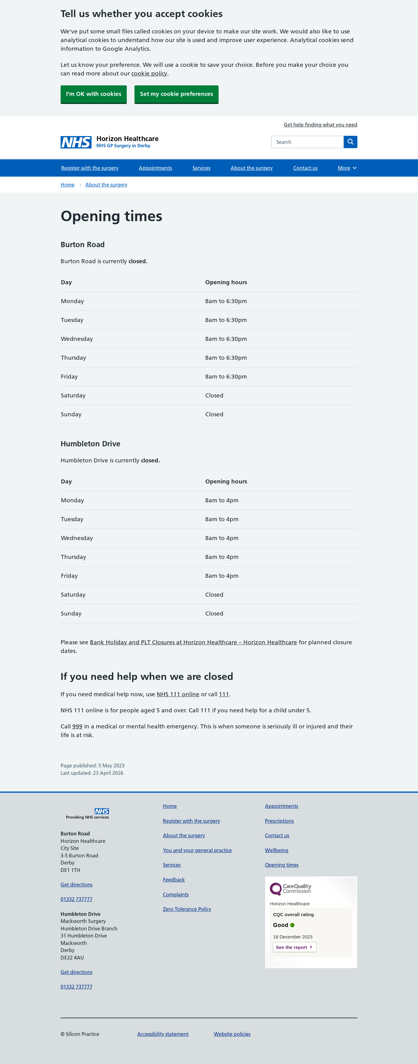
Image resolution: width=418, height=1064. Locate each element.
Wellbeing (276, 850)
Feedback (174, 880)
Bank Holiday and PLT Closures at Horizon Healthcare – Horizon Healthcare (193, 642)
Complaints (176, 894)
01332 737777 (76, 899)
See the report (291, 947)
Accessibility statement (163, 1034)
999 (77, 726)
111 (224, 694)
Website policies (232, 1034)
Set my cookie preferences (176, 93)
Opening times (281, 865)
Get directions (76, 885)
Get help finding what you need (320, 125)
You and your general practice (197, 850)
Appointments (155, 168)
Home (68, 185)
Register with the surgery (89, 168)
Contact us (305, 168)
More (347, 168)
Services (201, 168)
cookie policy (149, 73)
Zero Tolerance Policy (187, 909)
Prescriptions (279, 821)
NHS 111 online (178, 694)
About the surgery (252, 168)
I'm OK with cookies (93, 93)
